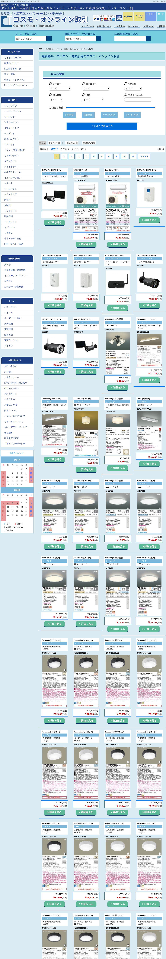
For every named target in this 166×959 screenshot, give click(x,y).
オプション (9, 227)
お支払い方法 (10, 405)
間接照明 (8, 216)
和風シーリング (11, 122)
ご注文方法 (119, 26)
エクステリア (10, 194)
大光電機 (8, 323)
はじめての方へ (11, 388)
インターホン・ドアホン (15, 275)
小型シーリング (11, 128)
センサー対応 (132, 115)
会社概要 (161, 26)
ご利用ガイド (10, 394)
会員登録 (128, 16)
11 (133, 156)
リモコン (8, 233)
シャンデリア (10, 106)
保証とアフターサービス (15, 427)
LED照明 (69, 115)
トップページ (87, 26)
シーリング (9, 117)
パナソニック (10, 307)
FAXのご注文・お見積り (15, 383)
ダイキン (8, 346)
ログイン (150, 14)
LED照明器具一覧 (12, 69)
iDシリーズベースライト (15, 85)
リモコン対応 (109, 115)
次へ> (143, 156)
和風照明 (88, 115)
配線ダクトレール (12, 172)
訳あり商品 (9, 74)
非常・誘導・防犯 (12, 238)
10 (124, 156)
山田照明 (8, 335)
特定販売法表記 (11, 438)
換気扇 (7, 264)
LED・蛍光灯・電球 (13, 244)
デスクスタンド (11, 189)
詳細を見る (55, 222)
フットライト (10, 211)
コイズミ (8, 312)
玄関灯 (7, 205)
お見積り (8, 372)
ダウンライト (10, 161)
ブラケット (9, 144)
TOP (40, 49)
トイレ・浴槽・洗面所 (14, 150)
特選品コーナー (11, 63)
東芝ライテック (11, 340)
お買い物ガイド (104, 26)
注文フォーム (134, 26)
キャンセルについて (13, 421)
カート (161, 14)
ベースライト (10, 222)
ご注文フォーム (11, 377)
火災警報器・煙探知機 (14, 270)
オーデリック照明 (12, 318)
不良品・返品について (14, 416)
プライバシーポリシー (14, 443)
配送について (10, 410)
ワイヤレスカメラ (12, 57)
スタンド (8, 183)
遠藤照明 (8, 329)
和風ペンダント (11, 139)
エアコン (8, 281)
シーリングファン (12, 111)
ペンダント (9, 133)
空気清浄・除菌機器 (13, 286)
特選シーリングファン (14, 80)
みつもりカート (139, 16)
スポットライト (11, 166)
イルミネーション (12, 177)
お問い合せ (148, 26)
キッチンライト (11, 155)
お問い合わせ (10, 366)
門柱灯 (7, 200)
